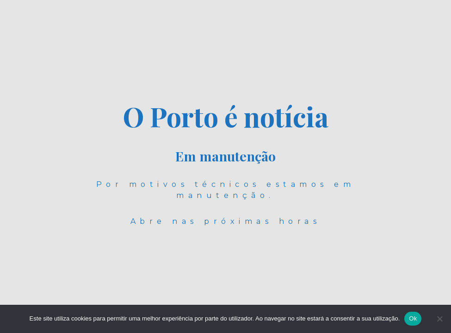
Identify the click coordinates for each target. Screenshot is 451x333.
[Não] (439, 318)
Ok (413, 318)
